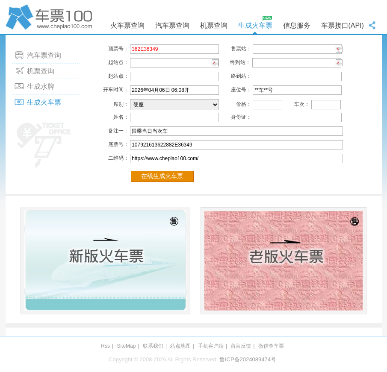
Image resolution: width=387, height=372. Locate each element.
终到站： (240, 62)
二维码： (116, 158)
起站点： (116, 62)
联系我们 (153, 346)
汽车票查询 (172, 25)
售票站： (236, 49)
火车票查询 (127, 25)
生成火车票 (255, 25)
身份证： (236, 117)
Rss (105, 346)
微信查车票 (271, 346)
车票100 (50, 17)
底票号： (116, 144)
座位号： (236, 90)
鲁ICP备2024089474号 (247, 359)
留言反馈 (240, 346)
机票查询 (213, 25)
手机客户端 (211, 346)
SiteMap (126, 346)
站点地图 (180, 346)
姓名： (116, 117)
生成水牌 (40, 86)
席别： (116, 104)
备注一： (116, 131)
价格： (236, 104)
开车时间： (116, 90)
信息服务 (296, 25)
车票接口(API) (342, 25)
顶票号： (116, 49)
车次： (297, 104)
